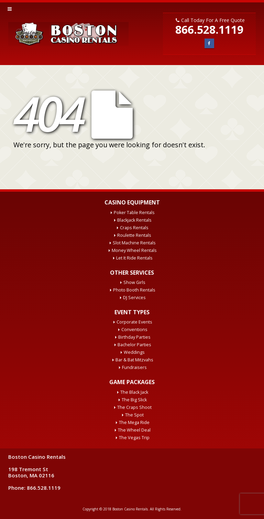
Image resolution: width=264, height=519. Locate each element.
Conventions (134, 329)
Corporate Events (134, 322)
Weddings (134, 352)
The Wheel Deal (134, 430)
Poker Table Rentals (134, 212)
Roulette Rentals (134, 235)
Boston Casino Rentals (130, 509)
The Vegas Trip (134, 438)
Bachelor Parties (134, 345)
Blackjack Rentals (134, 220)
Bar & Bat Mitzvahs (134, 360)
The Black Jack (134, 392)
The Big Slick (134, 400)
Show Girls (134, 282)
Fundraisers (134, 367)
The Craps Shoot (134, 407)
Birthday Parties (134, 337)
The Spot (134, 415)
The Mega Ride (134, 422)
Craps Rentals (134, 228)
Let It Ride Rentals (134, 258)
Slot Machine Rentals (134, 243)
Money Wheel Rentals (134, 250)
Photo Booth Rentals (134, 290)
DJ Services (134, 297)
